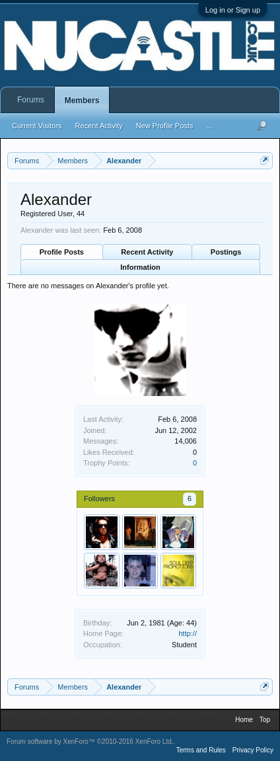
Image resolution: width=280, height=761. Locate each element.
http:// (187, 633)
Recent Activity (147, 252)
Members (82, 100)
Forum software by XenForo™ (90, 741)
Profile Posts (62, 252)
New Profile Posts (164, 126)
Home (244, 719)
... (210, 126)
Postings (226, 252)
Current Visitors (37, 126)
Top (265, 719)
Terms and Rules (201, 750)
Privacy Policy (252, 750)
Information (140, 267)
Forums (30, 99)
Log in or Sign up (232, 10)
